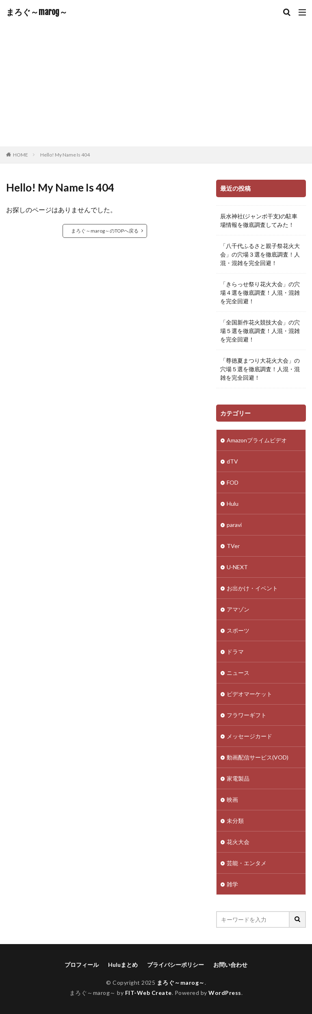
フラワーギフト (246, 715)
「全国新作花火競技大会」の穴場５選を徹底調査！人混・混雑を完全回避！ (260, 331)
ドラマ (235, 651)
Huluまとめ (123, 964)
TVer (233, 545)
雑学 (232, 884)
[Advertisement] (156, 85)
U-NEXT (237, 567)
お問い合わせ (230, 964)
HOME (20, 155)
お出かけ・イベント (252, 588)
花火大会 (238, 841)
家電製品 (238, 778)
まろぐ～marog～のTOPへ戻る (105, 231)
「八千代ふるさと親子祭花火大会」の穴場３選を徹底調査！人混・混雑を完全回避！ (260, 254)
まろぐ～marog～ (36, 12)
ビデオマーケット (249, 693)
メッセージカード (249, 736)
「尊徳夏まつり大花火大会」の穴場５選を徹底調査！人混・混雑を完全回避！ (260, 369)
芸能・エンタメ (246, 863)
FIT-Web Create (148, 992)
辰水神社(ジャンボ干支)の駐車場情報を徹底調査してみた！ (258, 220)
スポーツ (238, 630)
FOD (232, 482)
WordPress (224, 992)
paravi (234, 524)
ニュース (238, 672)
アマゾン (238, 609)
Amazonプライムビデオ (257, 440)
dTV (232, 461)
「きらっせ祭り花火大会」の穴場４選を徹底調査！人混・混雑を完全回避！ (260, 293)
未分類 (235, 820)
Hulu (232, 503)
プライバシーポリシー (175, 964)
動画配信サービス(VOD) (257, 757)
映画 (232, 799)
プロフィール (82, 964)
